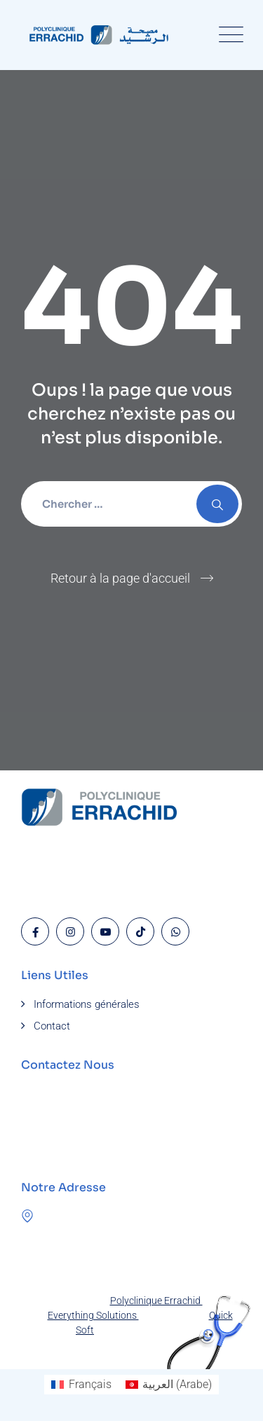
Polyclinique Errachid (156, 1300)
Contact (52, 1026)
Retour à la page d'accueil (120, 578)
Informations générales (87, 1004)
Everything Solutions (93, 1315)
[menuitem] (81, 1384)
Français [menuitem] (90, 1384)
